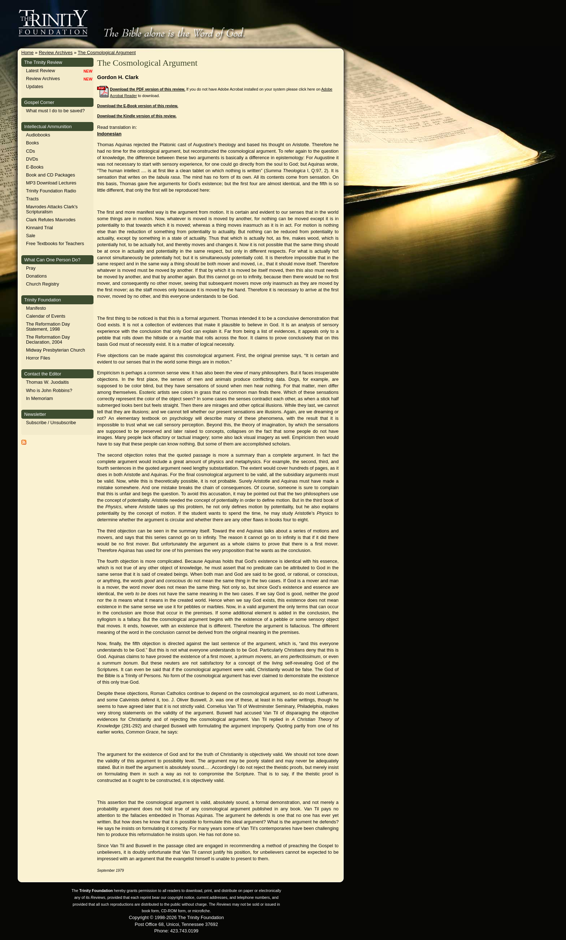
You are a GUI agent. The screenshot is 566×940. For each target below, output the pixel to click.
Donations (36, 276)
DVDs (32, 159)
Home (27, 52)
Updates (34, 86)
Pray (30, 268)
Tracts (32, 198)
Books (32, 142)
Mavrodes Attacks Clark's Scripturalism (52, 209)
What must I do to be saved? (55, 110)
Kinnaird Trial (39, 227)
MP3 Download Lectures (51, 183)
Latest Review (40, 70)
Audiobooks (38, 135)
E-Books (34, 167)
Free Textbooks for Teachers (55, 243)
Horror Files (38, 358)
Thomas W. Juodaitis (47, 382)
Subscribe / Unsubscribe (51, 422)
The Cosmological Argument (107, 52)
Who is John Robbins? (49, 390)
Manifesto (36, 308)
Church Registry (42, 284)
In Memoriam (39, 398)
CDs (30, 151)
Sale (30, 235)
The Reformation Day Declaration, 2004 (48, 339)
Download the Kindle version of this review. (137, 116)
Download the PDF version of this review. (148, 89)
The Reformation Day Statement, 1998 (48, 326)
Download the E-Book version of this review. (137, 106)
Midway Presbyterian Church (55, 350)
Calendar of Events (45, 316)
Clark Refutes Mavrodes (50, 219)
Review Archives (56, 52)
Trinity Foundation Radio (51, 190)
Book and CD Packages (50, 175)
